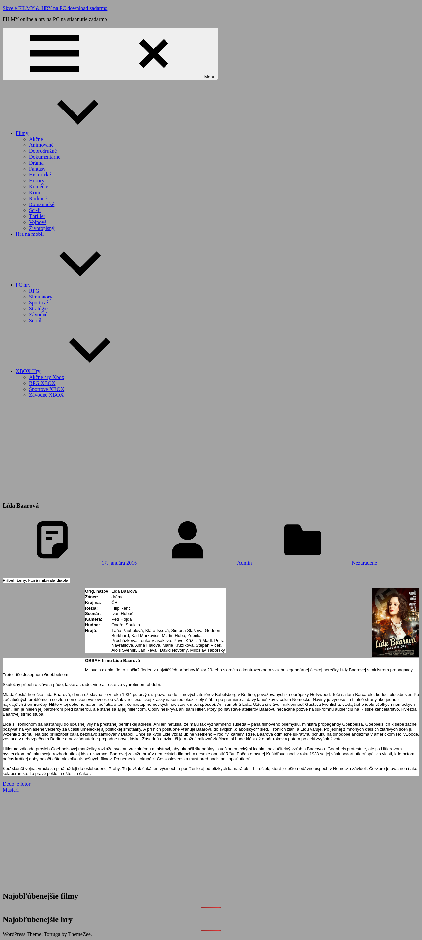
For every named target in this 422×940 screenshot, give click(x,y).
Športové (38, 302)
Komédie (38, 186)
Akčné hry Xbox (46, 377)
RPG (34, 291)
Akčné (36, 139)
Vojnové (37, 222)
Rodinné (38, 198)
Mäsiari (11, 790)
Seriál (35, 320)
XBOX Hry (77, 371)
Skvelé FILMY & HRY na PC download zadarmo (55, 8)
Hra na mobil (30, 234)
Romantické (41, 204)
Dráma (36, 163)
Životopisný (41, 228)
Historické (40, 174)
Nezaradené (364, 563)
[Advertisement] (211, 449)
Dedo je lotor (16, 784)
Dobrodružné (43, 151)
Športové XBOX (46, 389)
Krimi (35, 192)
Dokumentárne (44, 157)
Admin (244, 563)
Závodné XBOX (46, 395)
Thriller (37, 216)
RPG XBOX (42, 383)
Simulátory (40, 296)
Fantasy (37, 169)
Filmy (71, 133)
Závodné (38, 314)
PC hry (73, 285)
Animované (41, 145)
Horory (36, 180)
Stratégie (38, 308)
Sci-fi (35, 210)
